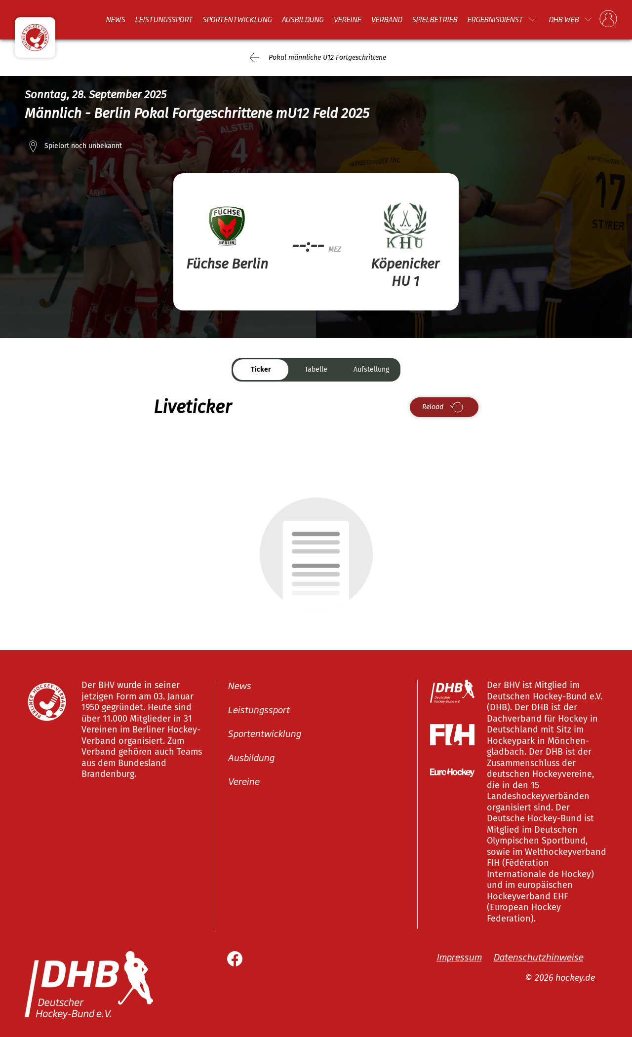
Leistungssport (164, 19)
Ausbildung (302, 19)
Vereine (347, 19)
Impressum (458, 956)
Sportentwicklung (237, 19)
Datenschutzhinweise (538, 956)
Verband (386, 19)
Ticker (261, 369)
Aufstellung (371, 369)
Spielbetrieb (434, 19)
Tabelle (316, 369)
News (115, 19)
